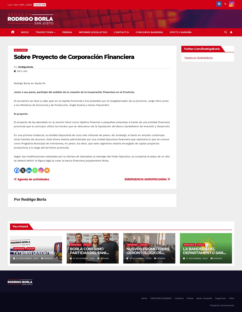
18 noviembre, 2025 (140, 258)
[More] (47, 170)
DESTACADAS (19, 248)
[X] (23, 170)
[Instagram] (41, 170)
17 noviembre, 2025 (197, 258)
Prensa (67, 32)
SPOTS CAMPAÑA (181, 32)
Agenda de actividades (31, 179)
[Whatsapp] (35, 170)
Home (144, 298)
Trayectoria (45, 32)
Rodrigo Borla (25, 67)
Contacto (121, 32)
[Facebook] (17, 170)
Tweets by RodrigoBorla (198, 57)
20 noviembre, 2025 (27, 258)
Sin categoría (21, 50)
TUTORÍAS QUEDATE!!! (33, 253)
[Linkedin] (29, 170)
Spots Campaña (204, 298)
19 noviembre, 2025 (84, 258)
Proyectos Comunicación (222, 305)
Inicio (25, 32)
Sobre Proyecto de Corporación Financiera (74, 57)
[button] (225, 32)
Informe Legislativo (93, 32)
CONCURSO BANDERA (149, 32)
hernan (46, 258)
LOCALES (30, 248)
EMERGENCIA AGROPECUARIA (147, 179)
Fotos (231, 298)
